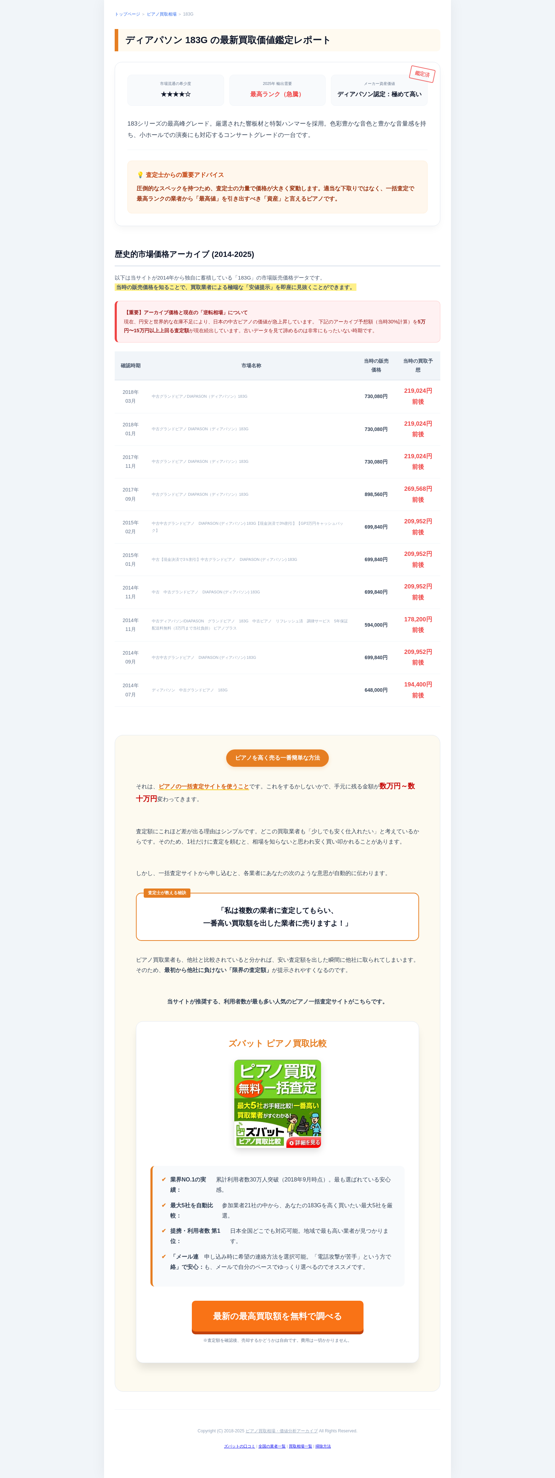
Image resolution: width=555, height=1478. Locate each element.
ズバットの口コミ (239, 1446)
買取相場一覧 (300, 1446)
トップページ (127, 14)
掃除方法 (323, 1446)
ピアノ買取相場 (162, 14)
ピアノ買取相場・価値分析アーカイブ (282, 1430)
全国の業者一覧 (272, 1446)
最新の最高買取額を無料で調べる (277, 1316)
